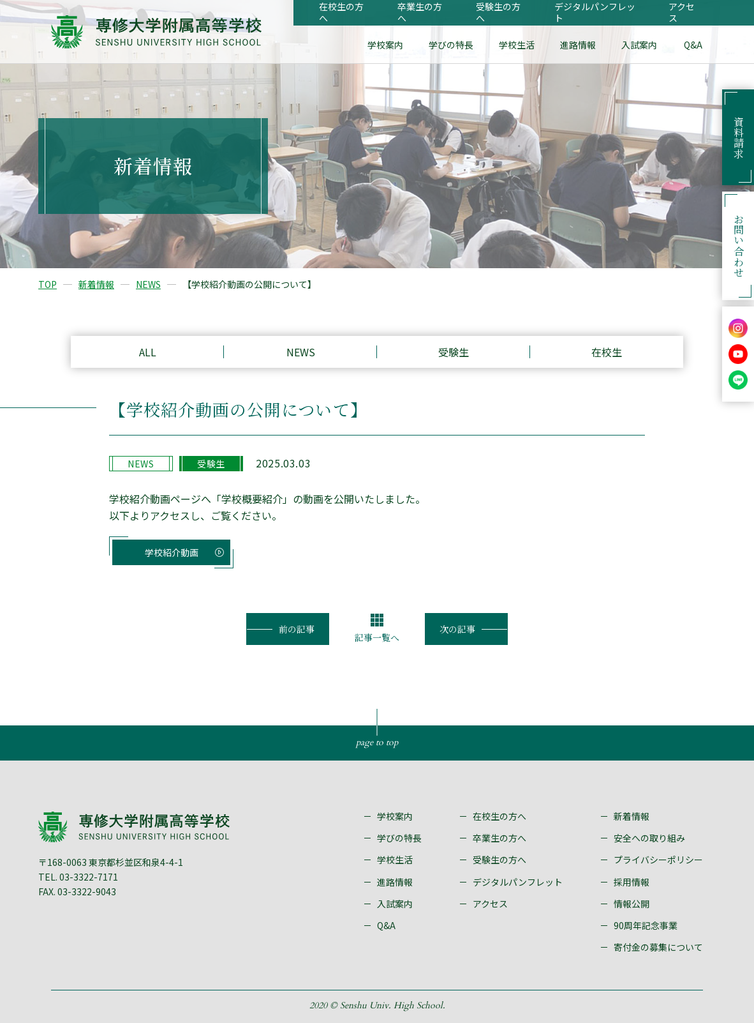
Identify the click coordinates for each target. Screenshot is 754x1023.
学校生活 (517, 44)
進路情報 (578, 44)
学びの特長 (451, 44)
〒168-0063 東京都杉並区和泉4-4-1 (110, 862)
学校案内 (385, 44)
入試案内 (639, 44)
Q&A (693, 44)
